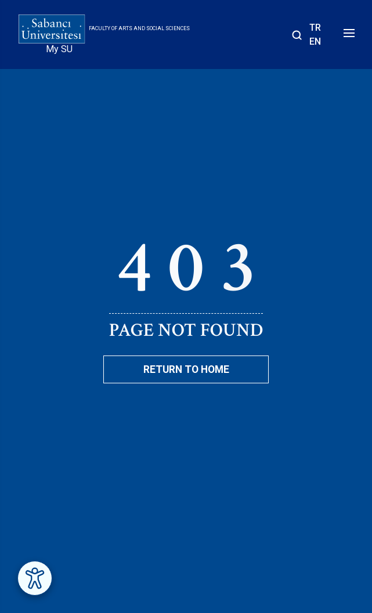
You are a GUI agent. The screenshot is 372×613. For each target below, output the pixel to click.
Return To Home (186, 369)
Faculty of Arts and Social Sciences (139, 28)
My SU (59, 49)
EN (315, 41)
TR (315, 27)
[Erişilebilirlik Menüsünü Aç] (34, 578)
